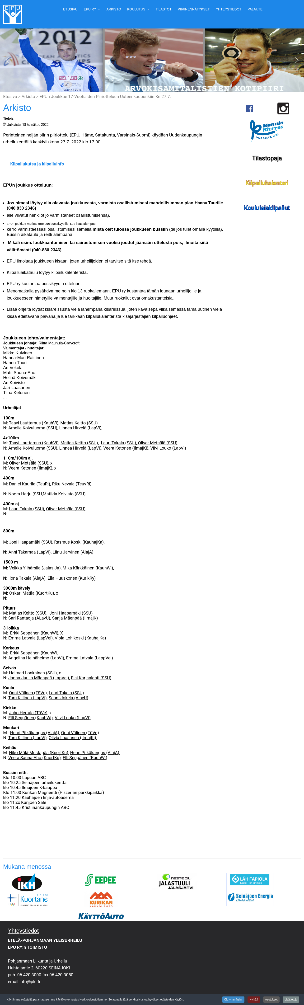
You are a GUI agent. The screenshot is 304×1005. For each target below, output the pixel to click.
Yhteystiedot (228, 9)
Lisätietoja (291, 1000)
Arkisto (114, 9)
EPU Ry (90, 9)
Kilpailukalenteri (266, 183)
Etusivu (70, 9)
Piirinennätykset (194, 9)
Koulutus (136, 9)
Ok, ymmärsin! (233, 1000)
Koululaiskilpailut (267, 207)
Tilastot (164, 9)
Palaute (255, 9)
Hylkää (253, 1000)
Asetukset (271, 1000)
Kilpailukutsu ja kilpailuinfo (37, 164)
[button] (7, 60)
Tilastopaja (267, 158)
